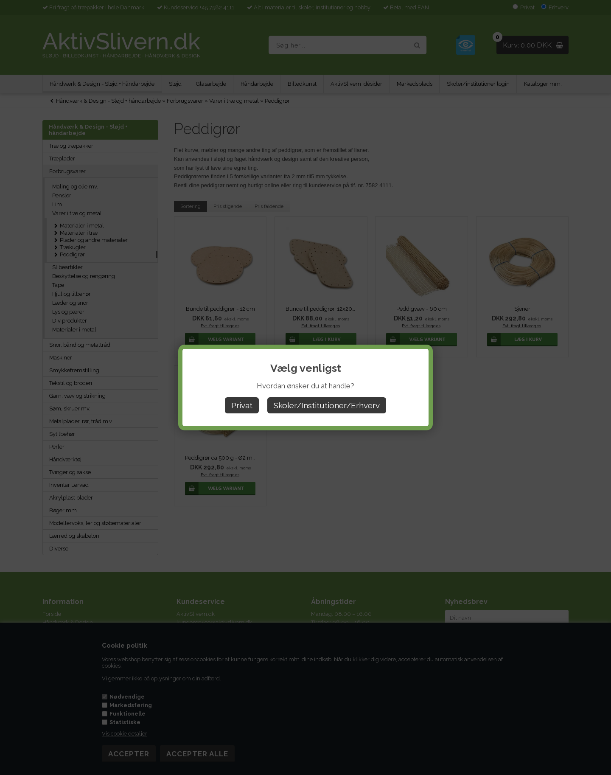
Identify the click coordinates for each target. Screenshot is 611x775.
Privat (241, 405)
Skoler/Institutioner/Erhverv (327, 405)
